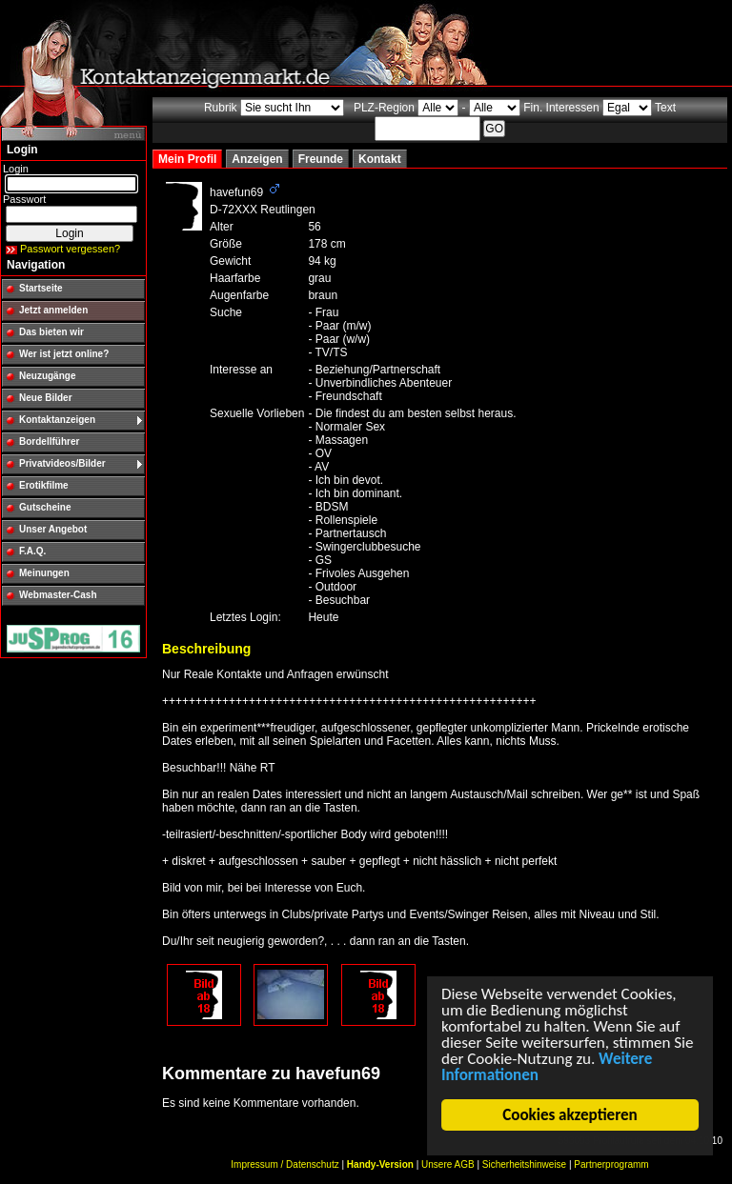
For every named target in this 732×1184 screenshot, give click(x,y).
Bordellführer (49, 441)
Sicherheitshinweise (524, 1164)
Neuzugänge (47, 376)
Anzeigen (257, 159)
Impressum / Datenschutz (284, 1164)
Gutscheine (45, 507)
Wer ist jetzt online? (64, 354)
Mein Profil (187, 159)
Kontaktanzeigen (57, 419)
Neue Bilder (45, 397)
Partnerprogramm (611, 1164)
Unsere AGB (448, 1164)
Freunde (320, 159)
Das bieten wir (51, 332)
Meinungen (44, 573)
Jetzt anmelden (53, 310)
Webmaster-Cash (58, 595)
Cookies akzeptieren (570, 1115)
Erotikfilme (44, 485)
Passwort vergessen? (70, 248)
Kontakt (379, 159)
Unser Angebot (53, 529)
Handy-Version (380, 1164)
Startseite (41, 288)
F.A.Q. (32, 551)
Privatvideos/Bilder (62, 463)
